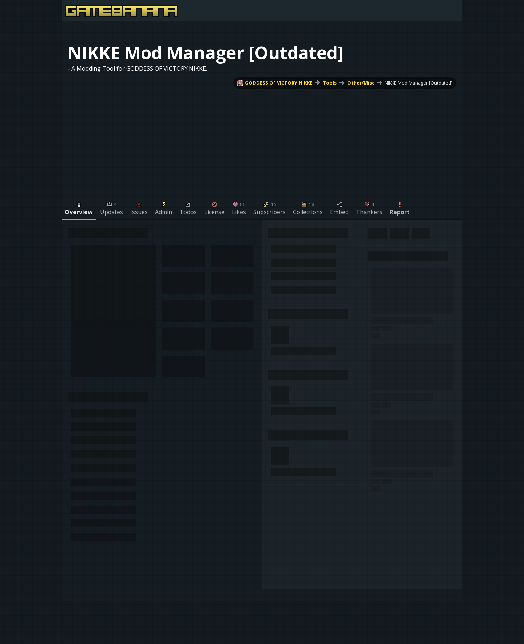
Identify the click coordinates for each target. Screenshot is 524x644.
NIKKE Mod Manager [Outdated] (419, 82)
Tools (330, 82)
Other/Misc (360, 82)
